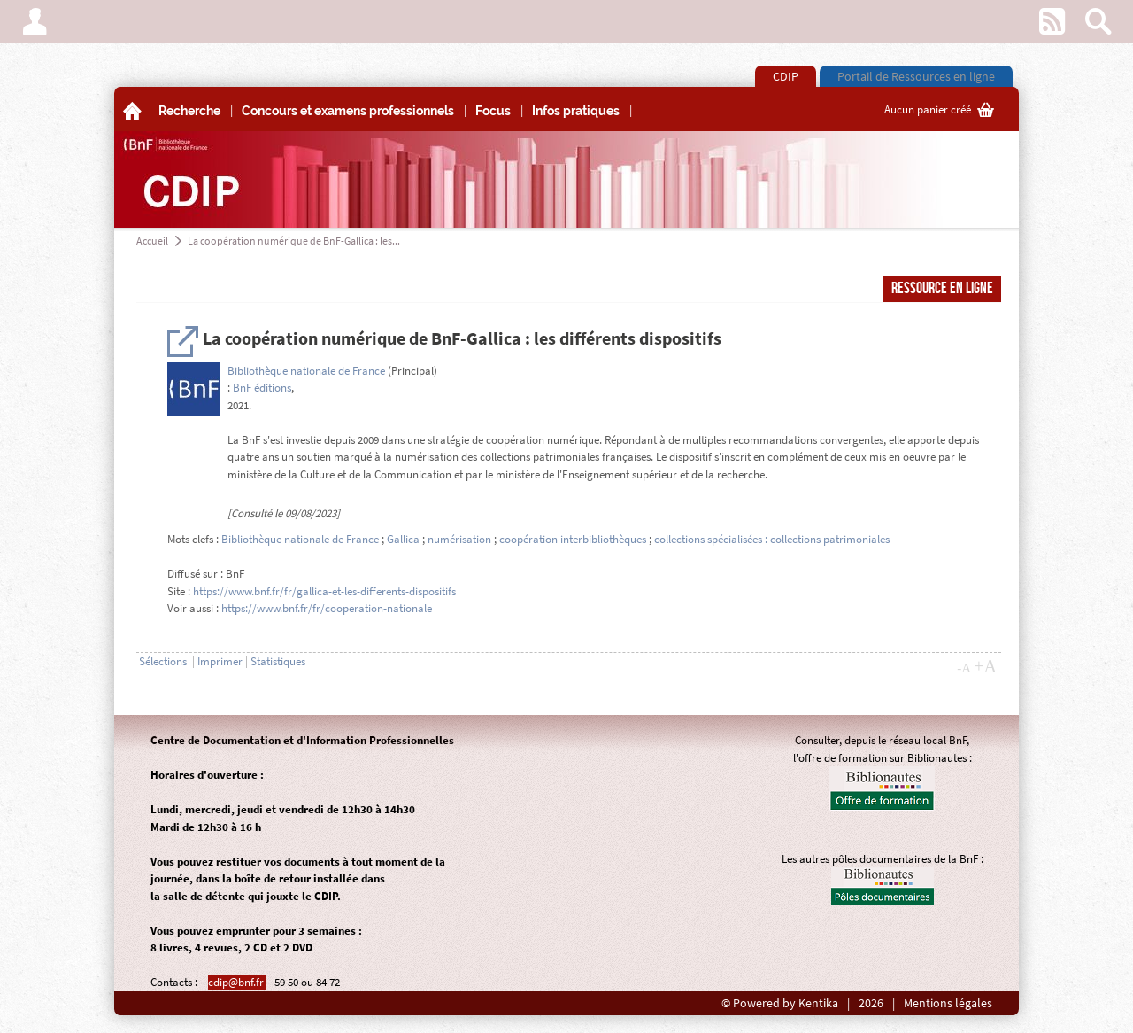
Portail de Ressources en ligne (916, 76)
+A (985, 666)
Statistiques (277, 661)
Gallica (403, 539)
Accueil (152, 240)
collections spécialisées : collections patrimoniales (772, 539)
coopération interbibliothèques (572, 539)
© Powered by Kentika (779, 1003)
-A (964, 668)
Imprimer (220, 661)
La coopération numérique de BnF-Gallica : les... (294, 240)
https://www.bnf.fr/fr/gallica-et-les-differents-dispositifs (324, 591)
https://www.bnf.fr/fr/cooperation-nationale (326, 608)
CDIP (785, 76)
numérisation (459, 539)
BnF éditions (262, 387)
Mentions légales (948, 1003)
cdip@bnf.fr (237, 982)
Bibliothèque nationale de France (306, 370)
